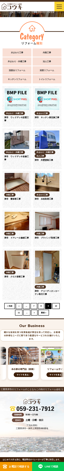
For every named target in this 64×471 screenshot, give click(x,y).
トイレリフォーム (47, 79)
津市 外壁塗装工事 (44, 160)
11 (19, 313)
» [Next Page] (34, 313)
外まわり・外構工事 (17, 61)
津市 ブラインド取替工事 (47, 238)
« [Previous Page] (18, 306)
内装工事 (47, 52)
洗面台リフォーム (17, 70)
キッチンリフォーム (17, 79)
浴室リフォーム (47, 70)
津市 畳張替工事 (12, 199)
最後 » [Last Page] (43, 313)
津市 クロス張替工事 (14, 276)
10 (56, 306)
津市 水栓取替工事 (44, 199)
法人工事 (47, 61)
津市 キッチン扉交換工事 (47, 117)
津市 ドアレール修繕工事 (16, 238)
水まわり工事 (17, 52)
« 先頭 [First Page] (9, 306)
